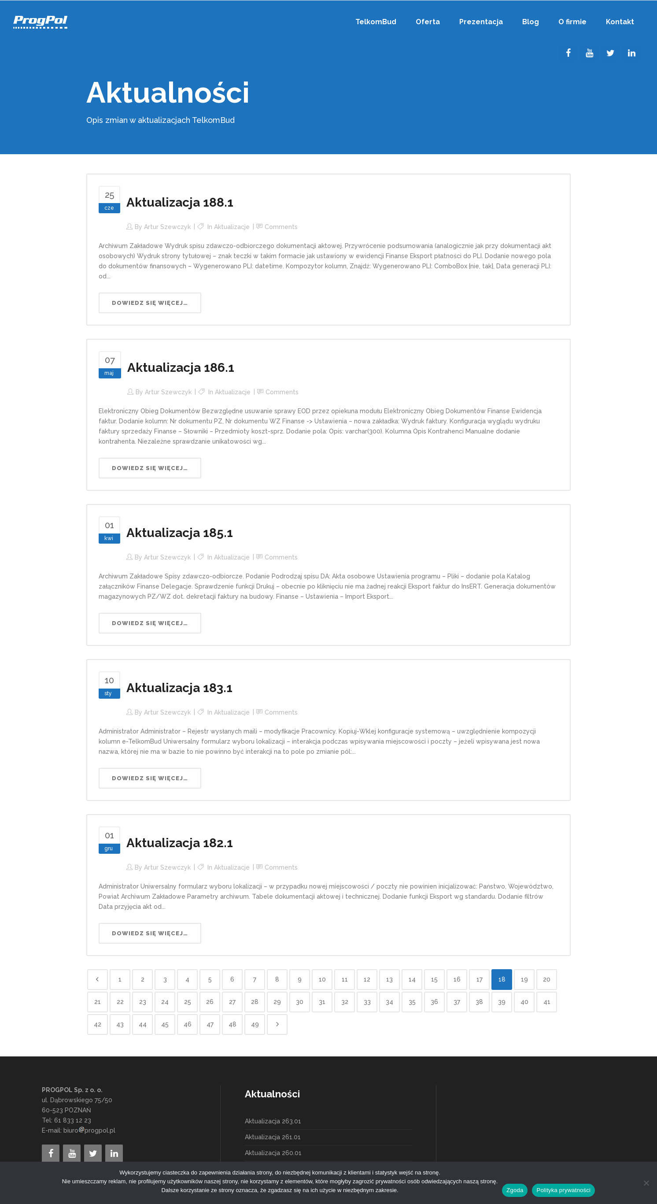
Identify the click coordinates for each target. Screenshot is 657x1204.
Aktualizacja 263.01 (273, 1121)
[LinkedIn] (631, 53)
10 (322, 979)
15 (434, 979)
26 (210, 1001)
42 (97, 1024)
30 (299, 1001)
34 (389, 1001)
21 (97, 1001)
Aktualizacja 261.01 (273, 1137)
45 (165, 1024)
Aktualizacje (232, 226)
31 (322, 1001)
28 (254, 1001)
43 (120, 1024)
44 (143, 1024)
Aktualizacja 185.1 (179, 533)
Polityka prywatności (563, 1190)
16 (457, 979)
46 (188, 1024)
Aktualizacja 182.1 (179, 843)
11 (345, 979)
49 (255, 1024)
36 (434, 1001)
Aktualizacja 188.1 (179, 202)
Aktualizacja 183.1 (179, 688)
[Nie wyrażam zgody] (646, 1182)
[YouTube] (589, 53)
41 (546, 1001)
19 (524, 979)
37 (457, 1001)
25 (187, 1001)
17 (479, 979)
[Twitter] (610, 53)
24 (165, 1001)
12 (367, 979)
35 (412, 1001)
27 (232, 1001)
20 (546, 979)
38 (479, 1001)
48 (232, 1024)
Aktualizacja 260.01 (273, 1152)
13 (389, 979)
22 (120, 1001)
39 (502, 1001)
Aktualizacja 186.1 (180, 367)
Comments (281, 226)
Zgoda (514, 1190)
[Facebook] (568, 53)
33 (367, 1001)
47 (210, 1024)
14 (412, 979)
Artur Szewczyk (167, 226)
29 (277, 1001)
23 (142, 1001)
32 (344, 1001)
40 (524, 1001)
